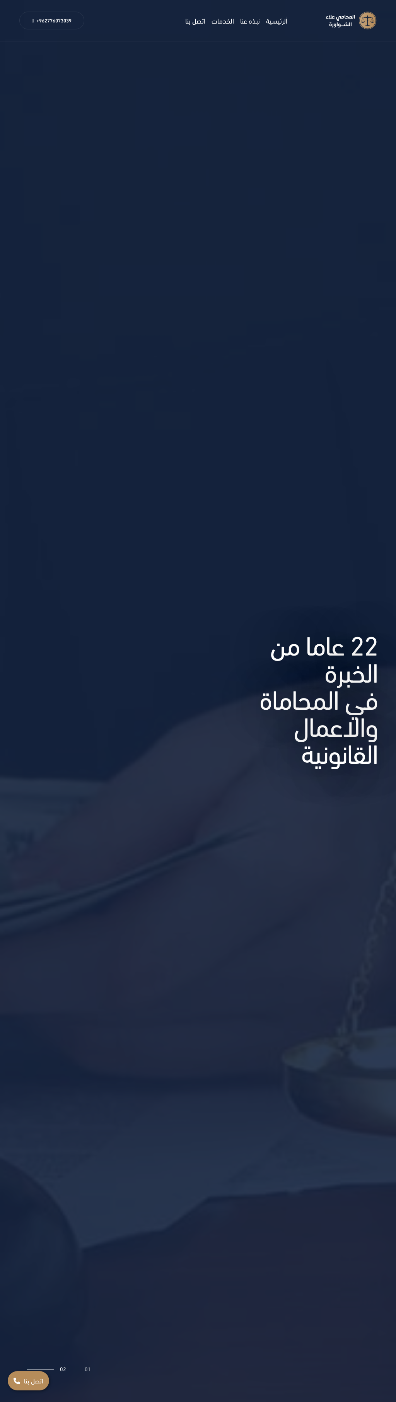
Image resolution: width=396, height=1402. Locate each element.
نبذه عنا (250, 20)
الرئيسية (276, 20)
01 (88, 1368)
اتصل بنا (195, 20)
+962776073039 (52, 20)
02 (63, 1368)
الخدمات (223, 20)
